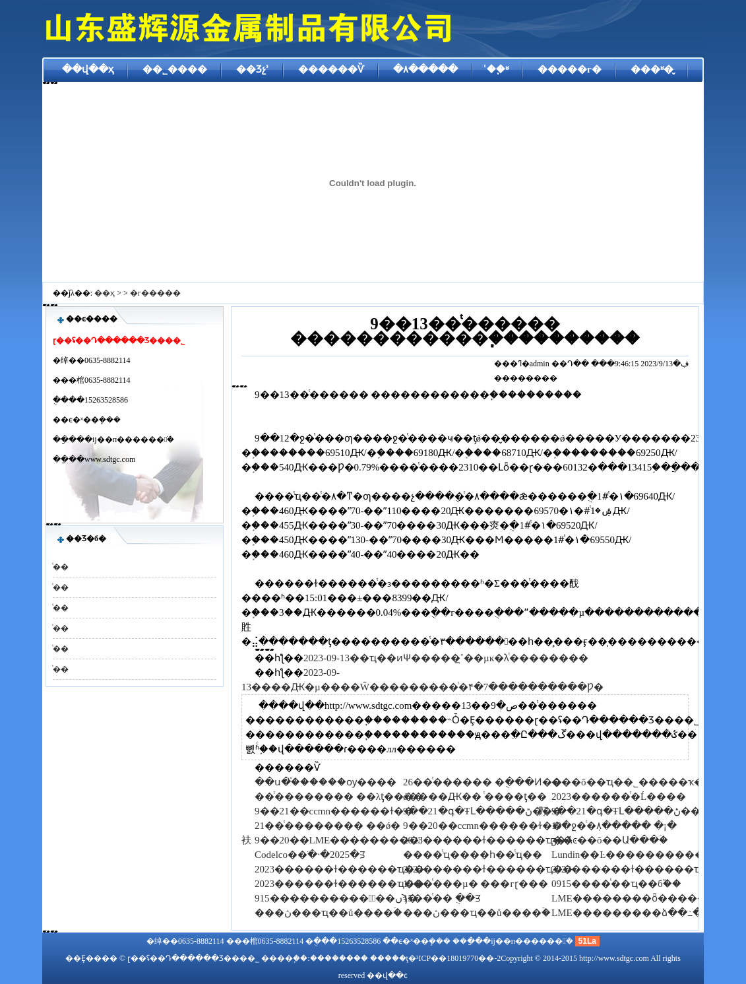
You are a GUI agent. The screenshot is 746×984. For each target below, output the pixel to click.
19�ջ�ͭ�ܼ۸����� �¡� (614, 825)
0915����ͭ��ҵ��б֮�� (616, 883)
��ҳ (104, 293)
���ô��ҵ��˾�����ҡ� (627, 782)
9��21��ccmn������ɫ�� (334, 811)
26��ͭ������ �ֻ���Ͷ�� (482, 782)
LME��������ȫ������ (634, 898)
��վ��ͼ (387, 975)
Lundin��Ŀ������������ (638, 854)
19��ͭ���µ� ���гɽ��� (475, 883)
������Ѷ (331, 69)
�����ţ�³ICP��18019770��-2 (435, 958)
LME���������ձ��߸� (626, 912)
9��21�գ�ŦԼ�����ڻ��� (482, 811)
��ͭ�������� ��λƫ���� (339, 796)
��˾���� (174, 69)
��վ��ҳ (87, 69)
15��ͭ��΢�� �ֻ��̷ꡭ (442, 898)
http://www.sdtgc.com (614, 958)
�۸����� (425, 69)
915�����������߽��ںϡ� (336, 898)
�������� (339, 958)
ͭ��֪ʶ (498, 69)
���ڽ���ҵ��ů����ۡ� (328, 912)
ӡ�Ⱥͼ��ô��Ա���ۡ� (609, 840)
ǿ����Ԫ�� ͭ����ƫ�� (475, 796)
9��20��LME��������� (339, 840)
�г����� (155, 293)
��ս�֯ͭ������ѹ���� (325, 782)
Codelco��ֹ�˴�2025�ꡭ (310, 854)
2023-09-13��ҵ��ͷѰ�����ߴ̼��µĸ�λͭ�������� (445, 658)
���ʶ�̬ (652, 69)
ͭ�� (61, 567)
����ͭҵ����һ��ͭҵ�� (472, 854)
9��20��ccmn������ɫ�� (482, 825)
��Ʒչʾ (252, 69)
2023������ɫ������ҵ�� (488, 840)
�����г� (570, 69)
